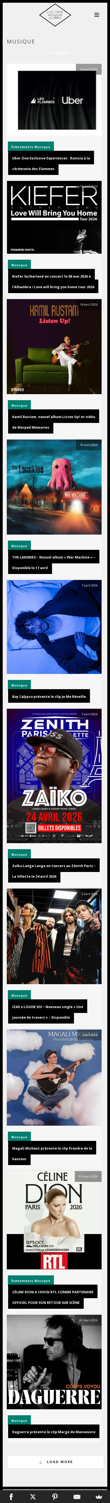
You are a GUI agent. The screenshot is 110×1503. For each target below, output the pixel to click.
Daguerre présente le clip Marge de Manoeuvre (53, 1432)
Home (46, 53)
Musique (42, 147)
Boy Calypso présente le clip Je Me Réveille (49, 696)
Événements (22, 147)
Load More (55, 1462)
